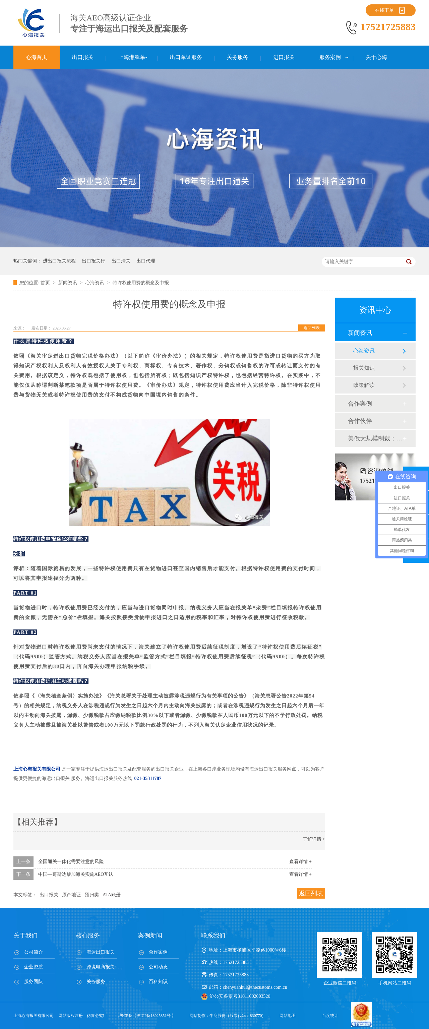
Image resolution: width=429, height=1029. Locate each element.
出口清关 (121, 260)
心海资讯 (95, 282)
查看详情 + (300, 861)
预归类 (92, 894)
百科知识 (158, 981)
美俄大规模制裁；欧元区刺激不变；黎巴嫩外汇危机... (375, 438)
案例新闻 (150, 935)
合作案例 (360, 403)
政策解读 (364, 385)
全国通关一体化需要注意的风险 (71, 861)
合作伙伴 (360, 421)
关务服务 (95, 981)
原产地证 (71, 894)
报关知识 (364, 368)
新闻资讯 (68, 282)
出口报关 (49, 894)
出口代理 (145, 260)
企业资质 (33, 966)
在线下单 (384, 10)
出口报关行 (93, 260)
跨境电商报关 (100, 966)
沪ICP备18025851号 (153, 1015)
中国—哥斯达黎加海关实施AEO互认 (76, 874)
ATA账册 (112, 894)
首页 (46, 282)
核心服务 (88, 935)
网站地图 (288, 1015)
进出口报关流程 (59, 260)
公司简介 (33, 952)
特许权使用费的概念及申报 (141, 282)
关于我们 (25, 935)
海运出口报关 (100, 952)
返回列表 (312, 327)
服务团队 (33, 981)
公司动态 (158, 966)
